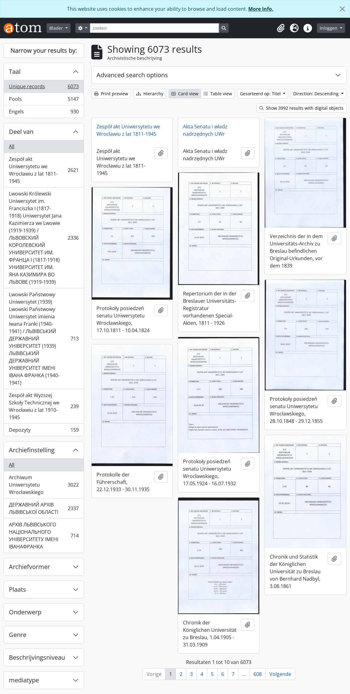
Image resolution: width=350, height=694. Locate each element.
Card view (184, 94)
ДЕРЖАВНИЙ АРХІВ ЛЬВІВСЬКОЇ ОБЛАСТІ (44, 508)
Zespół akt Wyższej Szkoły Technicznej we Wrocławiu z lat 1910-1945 (44, 406)
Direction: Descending (316, 94)
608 (257, 674)
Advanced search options (132, 75)
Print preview (111, 94)
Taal (15, 71)
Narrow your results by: (43, 50)
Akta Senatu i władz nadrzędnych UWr (205, 130)
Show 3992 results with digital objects (301, 108)
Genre (17, 635)
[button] (280, 28)
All (11, 146)
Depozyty (44, 431)
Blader (56, 28)
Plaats (17, 589)
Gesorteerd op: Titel (261, 94)
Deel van (21, 131)
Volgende (280, 674)
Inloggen (329, 28)
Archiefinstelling (32, 450)
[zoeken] (154, 28)
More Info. (260, 9)
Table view (218, 94)
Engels (44, 113)
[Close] (342, 8)
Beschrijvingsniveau (37, 657)
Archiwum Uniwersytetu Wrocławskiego (44, 484)
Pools (44, 100)
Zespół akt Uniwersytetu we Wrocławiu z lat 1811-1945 (44, 170)
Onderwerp (25, 612)
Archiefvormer (29, 567)
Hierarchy (149, 94)
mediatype (24, 680)
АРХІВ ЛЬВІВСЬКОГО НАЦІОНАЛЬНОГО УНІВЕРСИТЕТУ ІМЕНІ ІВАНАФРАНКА (44, 535)
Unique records (44, 88)
